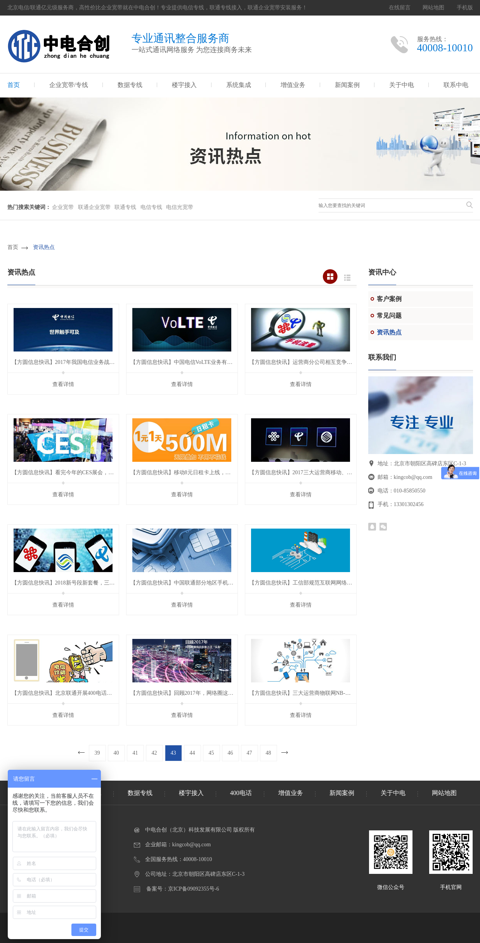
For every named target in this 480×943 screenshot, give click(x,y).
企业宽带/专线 (68, 85)
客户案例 (389, 299)
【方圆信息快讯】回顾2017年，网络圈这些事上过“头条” (197, 693)
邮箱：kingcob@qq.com (405, 477)
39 (97, 753)
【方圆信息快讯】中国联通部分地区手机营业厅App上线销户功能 (208, 583)
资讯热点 (44, 247)
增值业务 (293, 85)
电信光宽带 (179, 207)
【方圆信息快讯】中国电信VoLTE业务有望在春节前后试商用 (203, 362)
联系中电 (456, 85)
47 (249, 753)
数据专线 (130, 85)
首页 (13, 85)
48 (268, 753)
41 (135, 753)
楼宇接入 (184, 85)
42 (154, 753)
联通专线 (125, 207)
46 (230, 753)
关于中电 (401, 85)
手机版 (465, 7)
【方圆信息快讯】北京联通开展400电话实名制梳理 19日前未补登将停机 (98, 693)
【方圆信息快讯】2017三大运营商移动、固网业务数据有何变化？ (328, 472)
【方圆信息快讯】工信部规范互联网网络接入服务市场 (314, 583)
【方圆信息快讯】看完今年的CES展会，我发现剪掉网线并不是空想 (93, 472)
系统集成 (238, 85)
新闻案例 (347, 85)
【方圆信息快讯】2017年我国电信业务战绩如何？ (71, 362)
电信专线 (151, 207)
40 (116, 753)
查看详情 (63, 384)
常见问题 (389, 315)
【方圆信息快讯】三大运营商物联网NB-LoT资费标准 (312, 693)
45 (211, 753)
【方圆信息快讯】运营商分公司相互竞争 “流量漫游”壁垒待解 (323, 362)
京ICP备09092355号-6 (193, 889)
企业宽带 (63, 207)
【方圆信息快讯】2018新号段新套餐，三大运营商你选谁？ (82, 583)
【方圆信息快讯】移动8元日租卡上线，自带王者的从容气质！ (205, 472)
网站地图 (433, 7)
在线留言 (400, 7)
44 (192, 753)
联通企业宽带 (94, 207)
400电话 (241, 793)
